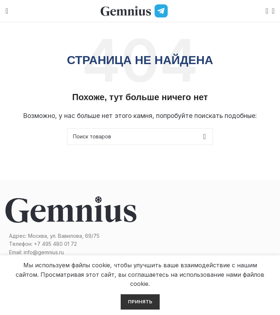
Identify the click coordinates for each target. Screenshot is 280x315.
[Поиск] (264, 11)
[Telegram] (161, 10)
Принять (140, 301)
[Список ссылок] (70, 244)
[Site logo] (126, 10)
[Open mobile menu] (7, 11)
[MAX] (176, 10)
